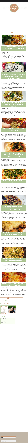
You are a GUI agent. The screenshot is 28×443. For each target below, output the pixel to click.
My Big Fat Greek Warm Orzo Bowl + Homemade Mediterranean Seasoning (13, 104)
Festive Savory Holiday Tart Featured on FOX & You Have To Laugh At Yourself (13, 208)
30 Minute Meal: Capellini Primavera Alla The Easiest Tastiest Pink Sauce (13, 155)
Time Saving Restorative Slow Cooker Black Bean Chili (13, 129)
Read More (3, 313)
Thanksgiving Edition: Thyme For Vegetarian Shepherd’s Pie (13, 233)
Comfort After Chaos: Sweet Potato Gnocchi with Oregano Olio (13, 48)
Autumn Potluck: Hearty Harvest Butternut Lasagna (13, 284)
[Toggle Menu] (2, 1)
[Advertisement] (14, 23)
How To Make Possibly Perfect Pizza (13, 181)
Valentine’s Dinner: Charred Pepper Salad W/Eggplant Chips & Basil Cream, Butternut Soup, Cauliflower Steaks (13, 76)
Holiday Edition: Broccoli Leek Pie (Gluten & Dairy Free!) (13, 259)
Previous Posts (4, 300)
